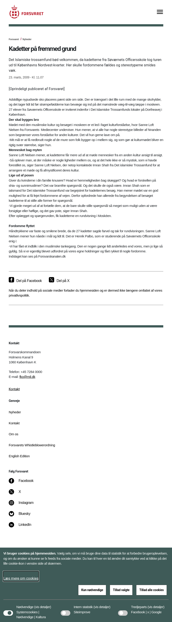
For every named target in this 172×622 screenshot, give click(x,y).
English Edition (19, 456)
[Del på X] (59, 281)
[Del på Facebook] (25, 281)
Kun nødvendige (92, 590)
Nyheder (26, 39)
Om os (13, 434)
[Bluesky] (22, 516)
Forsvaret (14, 39)
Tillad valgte (121, 590)
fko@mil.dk (27, 377)
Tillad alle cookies (151, 590)
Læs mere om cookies (21, 578)
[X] (20, 494)
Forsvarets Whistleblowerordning (32, 445)
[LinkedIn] (23, 527)
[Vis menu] (160, 12)
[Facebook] (24, 483)
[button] (42, 605)
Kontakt (14, 389)
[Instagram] (24, 505)
